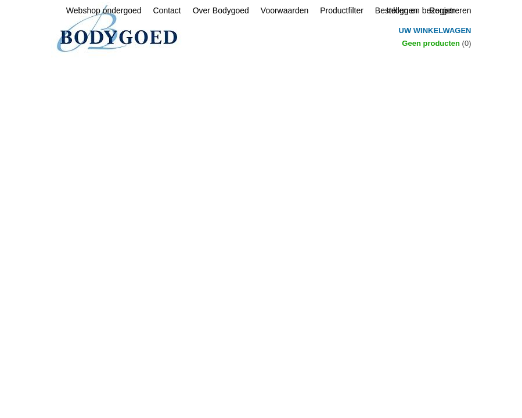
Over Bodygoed (221, 10)
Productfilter (341, 10)
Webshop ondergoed (104, 10)
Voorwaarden (285, 10)
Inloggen (402, 10)
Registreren (450, 10)
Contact (167, 10)
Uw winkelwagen (435, 30)
